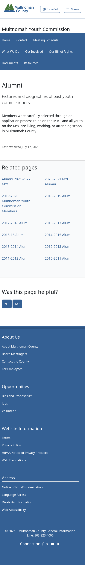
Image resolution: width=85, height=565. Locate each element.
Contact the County (15, 361)
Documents (10, 63)
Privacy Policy (11, 445)
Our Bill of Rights (61, 51)
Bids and (17, 396)
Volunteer (9, 411)
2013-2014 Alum (15, 246)
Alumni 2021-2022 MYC (16, 181)
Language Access (14, 495)
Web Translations (14, 460)
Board (15, 354)
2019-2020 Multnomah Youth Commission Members (16, 203)
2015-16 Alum (13, 234)
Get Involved (34, 51)
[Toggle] (72, 9)
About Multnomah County (20, 346)
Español (52, 9)
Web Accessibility (14, 510)
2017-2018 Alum (15, 223)
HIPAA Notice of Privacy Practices (25, 453)
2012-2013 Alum (57, 246)
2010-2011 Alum (57, 258)
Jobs (5, 403)
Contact (21, 40)
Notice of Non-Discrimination (22, 487)
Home (6, 40)
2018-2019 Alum (57, 196)
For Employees (12, 369)
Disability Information (17, 502)
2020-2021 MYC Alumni (57, 181)
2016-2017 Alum (57, 223)
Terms (6, 438)
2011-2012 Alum (15, 258)
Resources (31, 63)
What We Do (10, 51)
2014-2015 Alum (57, 234)
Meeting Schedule (45, 40)
